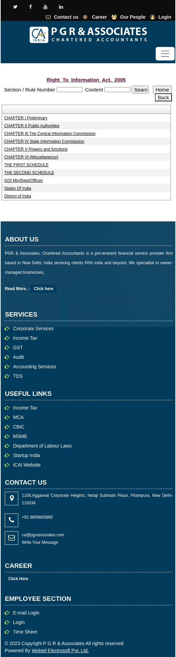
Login (164, 17)
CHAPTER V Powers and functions (36, 149)
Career (99, 17)
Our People (132, 17)
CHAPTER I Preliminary (25, 118)
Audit (18, 357)
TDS (17, 376)
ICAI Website (26, 465)
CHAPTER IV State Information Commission (44, 141)
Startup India (26, 455)
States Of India (17, 188)
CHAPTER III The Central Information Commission (50, 133)
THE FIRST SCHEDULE (26, 165)
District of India (17, 196)
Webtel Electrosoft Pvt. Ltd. (60, 650)
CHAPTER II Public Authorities (32, 125)
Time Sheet (25, 632)
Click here (43, 288)
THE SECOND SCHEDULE (29, 172)
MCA (18, 417)
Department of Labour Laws (42, 446)
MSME (20, 436)
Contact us (66, 17)
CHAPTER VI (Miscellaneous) (31, 157)
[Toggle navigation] (165, 54)
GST (18, 347)
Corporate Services (33, 328)
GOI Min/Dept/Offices (23, 180)
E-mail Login (26, 613)
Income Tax (25, 338)
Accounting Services (34, 366)
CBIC (18, 426)
